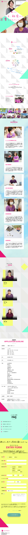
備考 (3, 493)
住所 (2, 481)
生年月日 (3, 475)
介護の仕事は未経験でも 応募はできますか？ (6, 421)
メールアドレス (4, 478)
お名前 (3, 460)
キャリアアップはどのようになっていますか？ (6, 428)
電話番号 (3, 487)
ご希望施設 (3, 490)
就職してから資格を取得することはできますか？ (6, 426)
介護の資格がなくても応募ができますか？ (6, 424)
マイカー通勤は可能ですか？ (4, 431)
